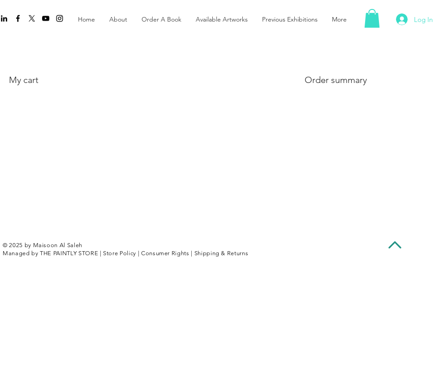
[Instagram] (59, 18)
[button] (372, 18)
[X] (31, 18)
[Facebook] (17, 18)
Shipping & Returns (221, 253)
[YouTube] (45, 18)
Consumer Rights (165, 253)
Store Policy (119, 253)
